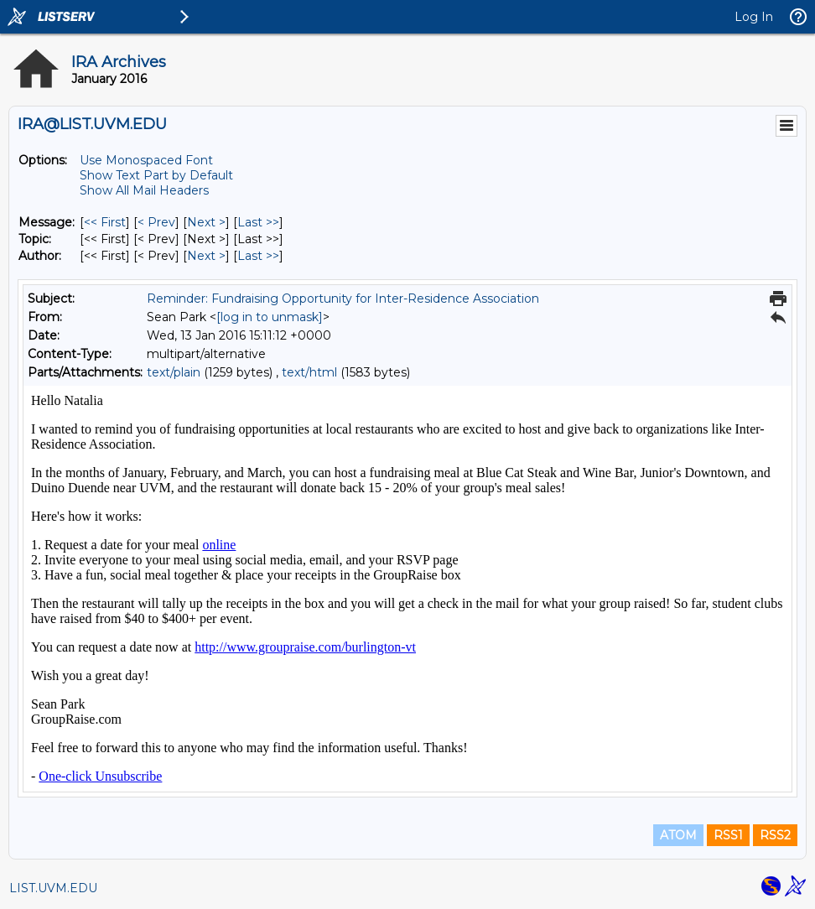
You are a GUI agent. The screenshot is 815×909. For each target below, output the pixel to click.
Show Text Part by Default (156, 175)
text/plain (173, 372)
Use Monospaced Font (146, 160)
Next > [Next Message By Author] (206, 255)
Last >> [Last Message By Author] (258, 255)
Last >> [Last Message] (258, 222)
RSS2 (775, 835)
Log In (754, 16)
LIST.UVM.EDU (53, 888)
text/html (309, 372)
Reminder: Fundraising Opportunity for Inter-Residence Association (343, 298)
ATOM (678, 835)
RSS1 (728, 835)
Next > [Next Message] (206, 222)
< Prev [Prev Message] (156, 222)
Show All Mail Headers (144, 190)
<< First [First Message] (105, 222)
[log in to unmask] (269, 317)
